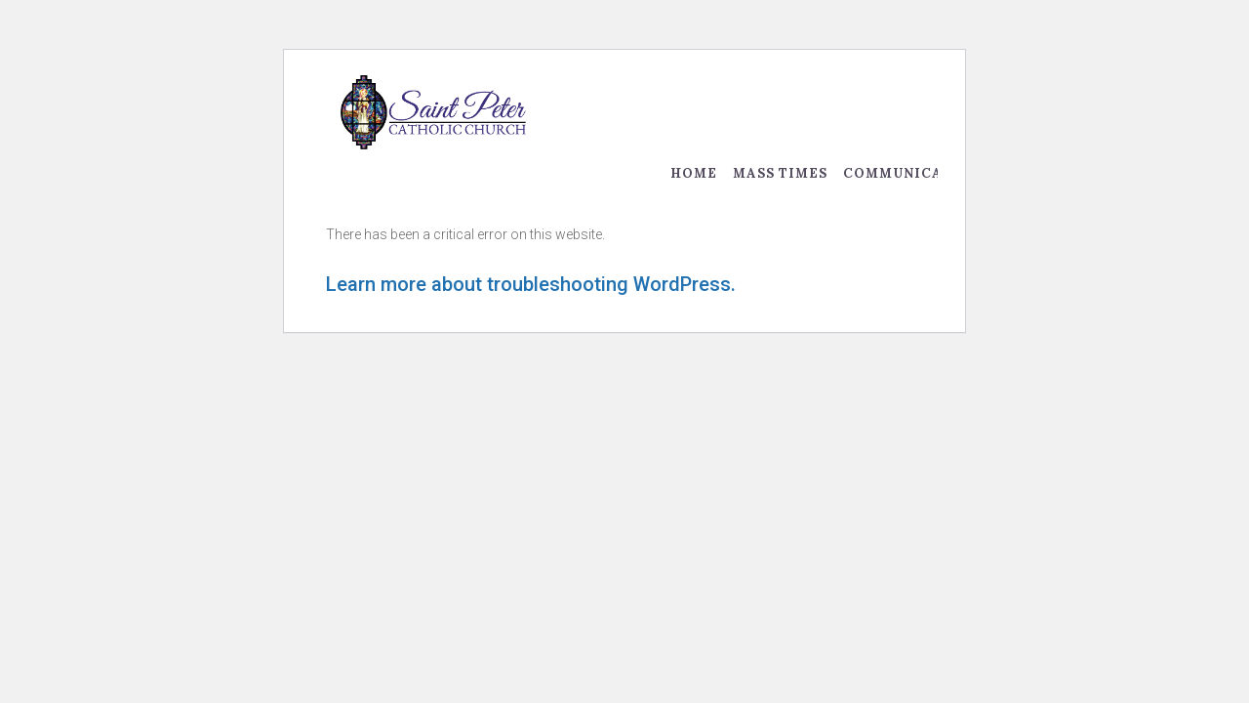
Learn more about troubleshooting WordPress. (531, 284)
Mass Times (780, 173)
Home (693, 173)
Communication (912, 173)
